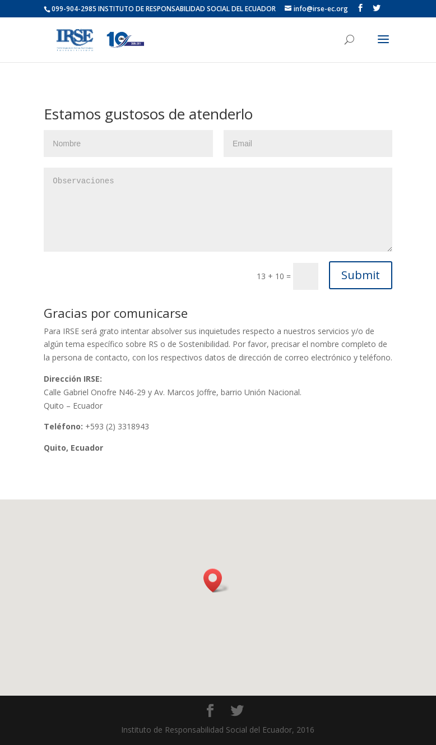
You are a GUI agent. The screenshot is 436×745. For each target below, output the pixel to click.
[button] (216, 580)
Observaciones (218, 210)
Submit (360, 275)
